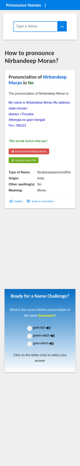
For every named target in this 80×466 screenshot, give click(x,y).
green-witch (46, 335)
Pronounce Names (23, 5)
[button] (16, 201)
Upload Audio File (23, 160)
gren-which (46, 343)
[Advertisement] (37, 250)
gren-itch (44, 327)
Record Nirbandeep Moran (29, 151)
